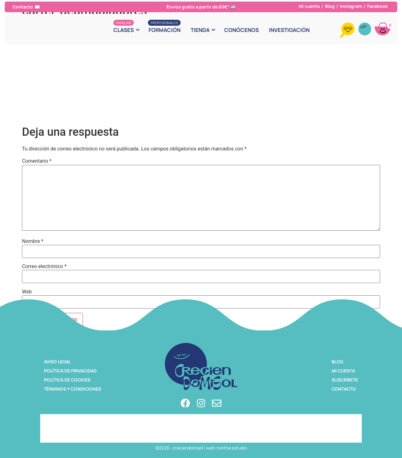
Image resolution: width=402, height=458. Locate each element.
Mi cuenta (309, 6)
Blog (330, 6)
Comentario (37, 161)
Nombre (32, 241)
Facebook (377, 6)
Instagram (351, 6)
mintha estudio (232, 448)
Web (27, 291)
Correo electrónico (44, 266)
